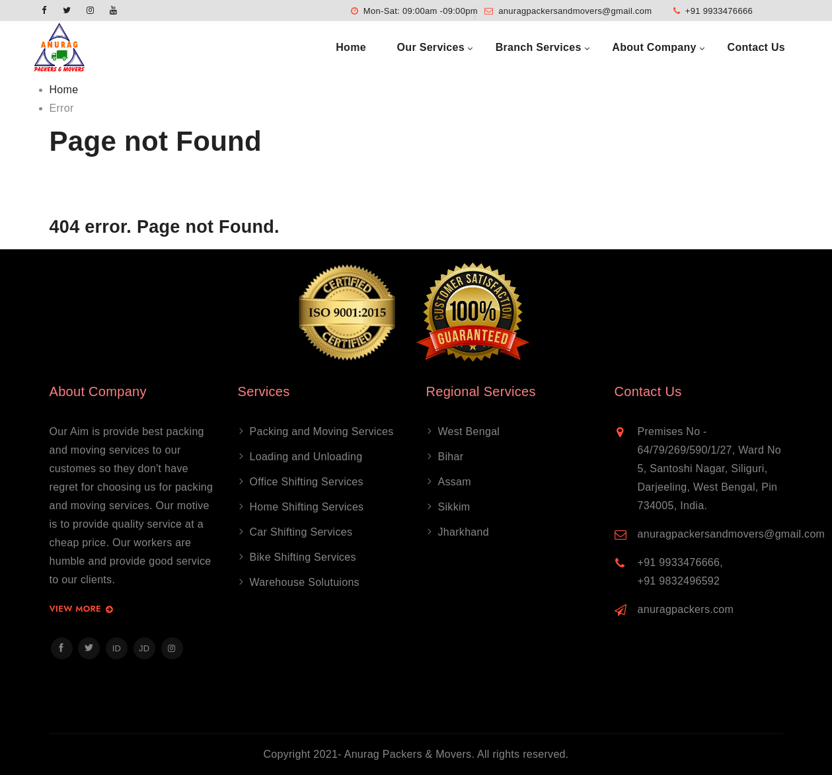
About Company (654, 47)
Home (351, 47)
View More (82, 609)
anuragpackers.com (686, 609)
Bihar (451, 456)
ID (117, 648)
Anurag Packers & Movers (408, 754)
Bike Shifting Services (303, 557)
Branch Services (539, 47)
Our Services (431, 47)
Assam (454, 481)
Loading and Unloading (306, 456)
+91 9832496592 (679, 581)
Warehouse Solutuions (304, 582)
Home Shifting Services (307, 506)
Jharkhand (463, 532)
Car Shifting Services (301, 532)
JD (144, 648)
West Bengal (469, 431)
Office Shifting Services (306, 481)
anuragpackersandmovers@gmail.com (575, 11)
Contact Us (756, 47)
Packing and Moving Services (322, 431)
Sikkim (454, 506)
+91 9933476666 (719, 11)
